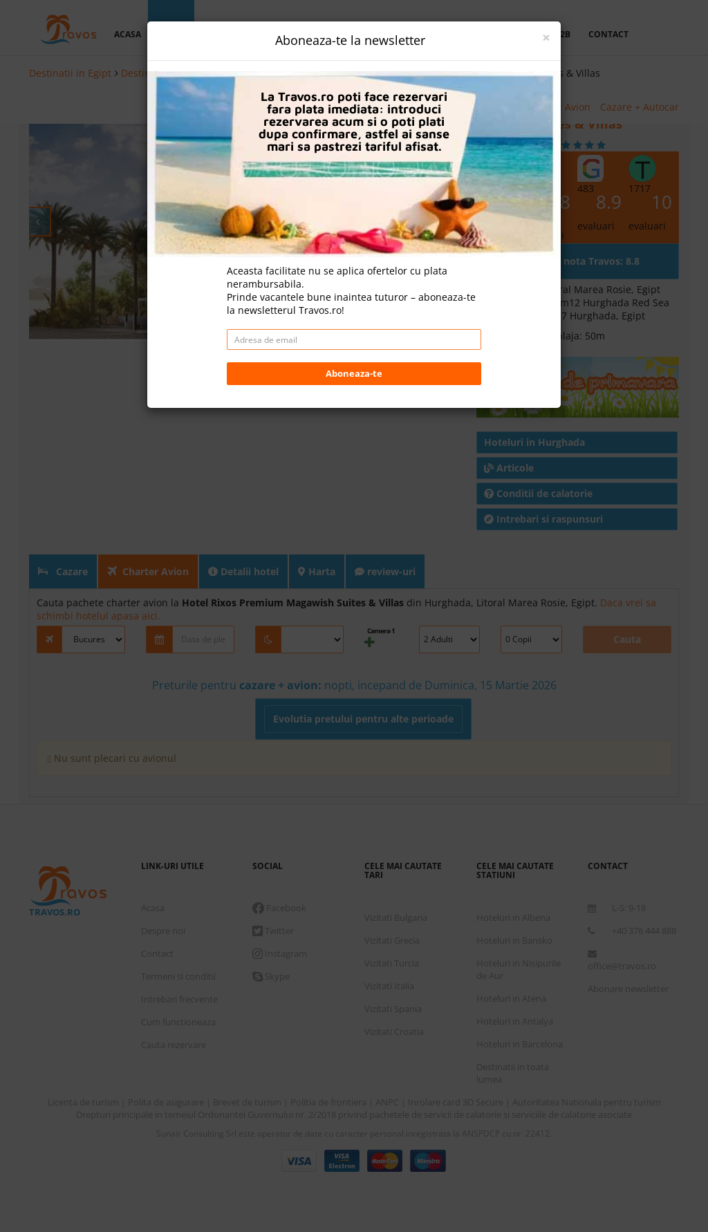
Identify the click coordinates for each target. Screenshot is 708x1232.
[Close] (546, 37)
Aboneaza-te (354, 373)
